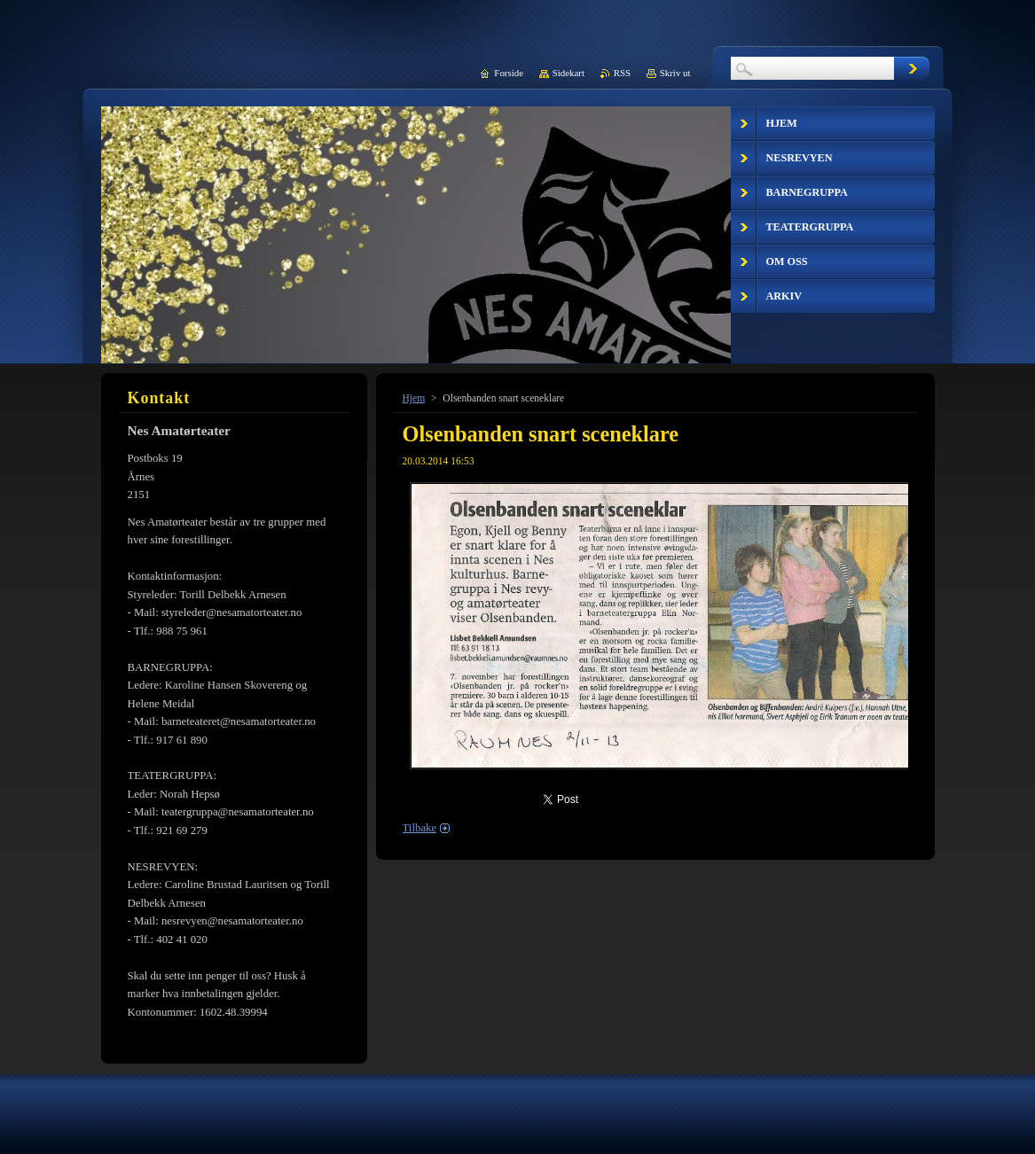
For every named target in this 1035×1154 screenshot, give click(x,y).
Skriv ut (675, 72)
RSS (622, 72)
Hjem (414, 398)
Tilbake (420, 828)
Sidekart (568, 72)
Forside (508, 72)
